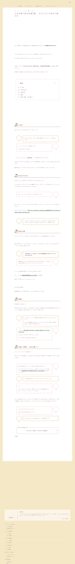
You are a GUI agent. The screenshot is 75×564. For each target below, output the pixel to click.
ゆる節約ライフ (9, 548)
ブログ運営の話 (9, 512)
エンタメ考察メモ (32, 10)
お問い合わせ (39, 6)
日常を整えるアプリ (10, 514)
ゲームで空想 (9, 526)
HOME (20, 6)
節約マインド (9, 550)
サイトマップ (29, 6)
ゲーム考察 (9, 534)
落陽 (24, 94)
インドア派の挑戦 (8, 517)
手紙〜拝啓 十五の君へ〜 (29, 97)
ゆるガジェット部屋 (9, 539)
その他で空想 (9, 528)
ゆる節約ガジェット (10, 543)
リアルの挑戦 (9, 521)
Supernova (25, 89)
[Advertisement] (37, 112)
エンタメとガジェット (11, 541)
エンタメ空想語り (8, 524)
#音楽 (16, 437)
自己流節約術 (7, 546)
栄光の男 (25, 92)
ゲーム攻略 (9, 519)
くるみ (24, 87)
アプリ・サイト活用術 (9, 510)
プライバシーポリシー (51, 6)
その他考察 (9, 535)
